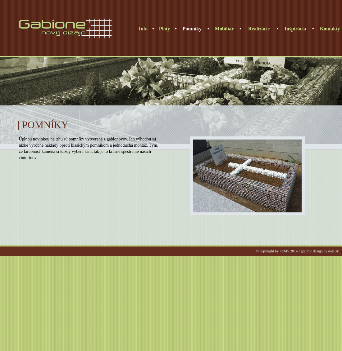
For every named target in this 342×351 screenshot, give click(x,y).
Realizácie (259, 28)
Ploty (164, 28)
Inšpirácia (295, 28)
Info (143, 28)
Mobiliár (224, 28)
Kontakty (330, 28)
